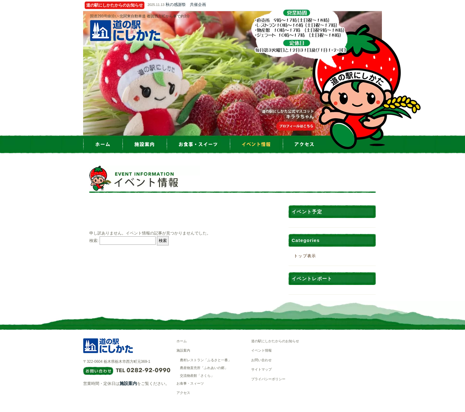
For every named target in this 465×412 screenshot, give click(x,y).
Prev (83, 73)
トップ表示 (305, 255)
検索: (94, 240)
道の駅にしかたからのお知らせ (275, 341)
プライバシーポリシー (268, 379)
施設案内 (128, 383)
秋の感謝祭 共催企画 (186, 4)
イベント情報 (261, 350)
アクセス (183, 393)
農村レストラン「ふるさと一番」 (205, 360)
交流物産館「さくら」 (197, 375)
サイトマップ (261, 369)
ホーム (181, 341)
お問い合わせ (261, 360)
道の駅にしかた (125, 30)
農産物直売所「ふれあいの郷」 (204, 368)
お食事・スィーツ (190, 383)
